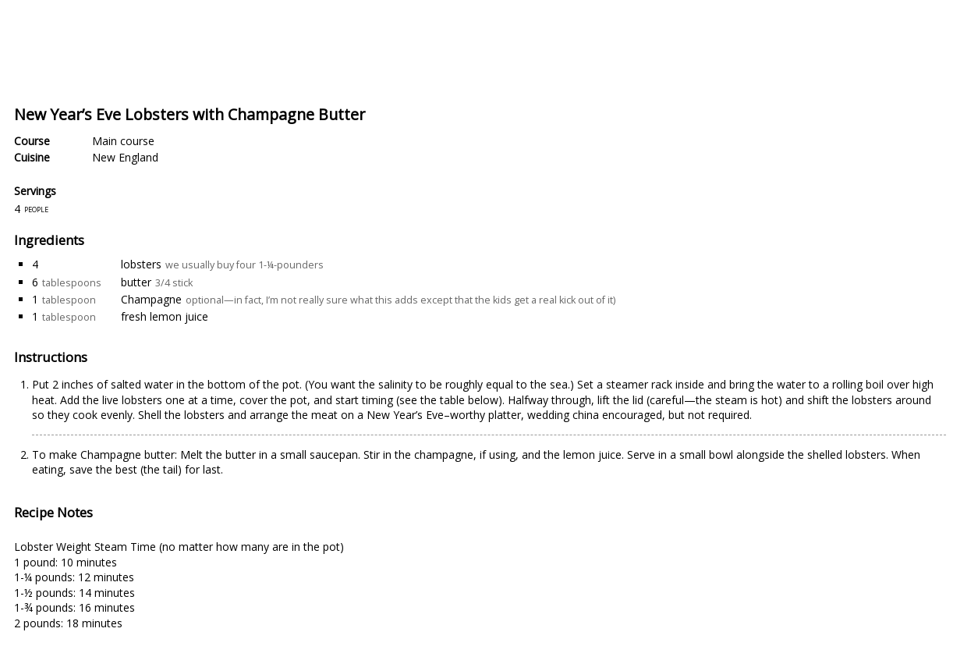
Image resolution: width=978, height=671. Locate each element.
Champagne (151, 299)
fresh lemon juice (164, 316)
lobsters (141, 264)
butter (136, 282)
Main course (123, 140)
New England (125, 157)
